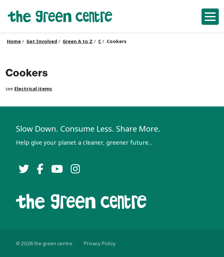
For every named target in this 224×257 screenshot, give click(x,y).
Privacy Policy (100, 243)
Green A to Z (78, 41)
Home (14, 41)
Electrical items (33, 88)
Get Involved (41, 41)
